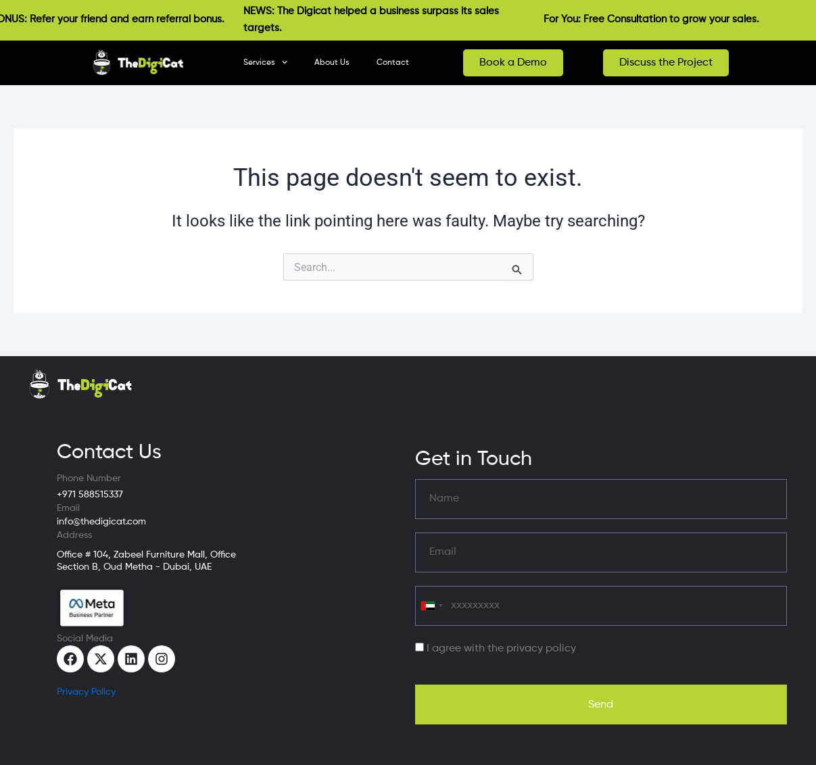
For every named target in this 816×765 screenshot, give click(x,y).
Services (265, 62)
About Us (332, 63)
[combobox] (431, 606)
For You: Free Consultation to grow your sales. (658, 19)
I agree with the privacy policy (501, 648)
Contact (393, 63)
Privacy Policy (86, 692)
